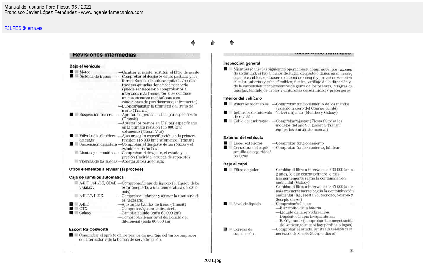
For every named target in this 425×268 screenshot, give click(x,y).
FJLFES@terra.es (23, 28)
